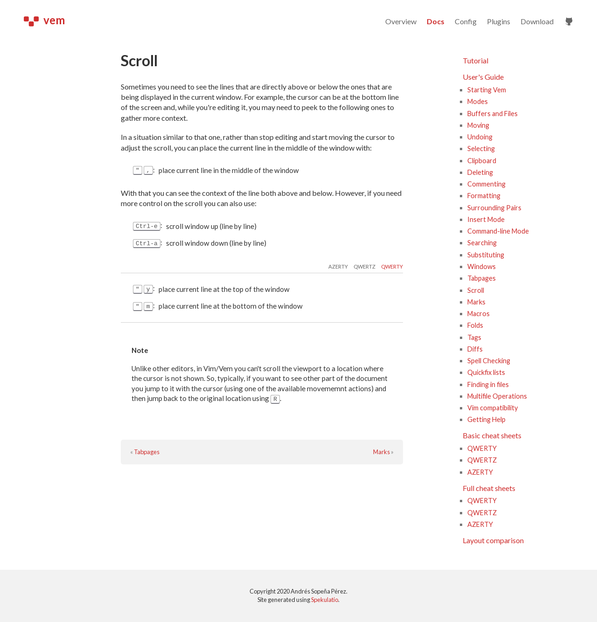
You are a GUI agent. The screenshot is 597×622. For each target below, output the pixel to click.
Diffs (475, 349)
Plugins (498, 21)
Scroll (475, 290)
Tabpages (147, 452)
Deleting (480, 172)
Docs (435, 21)
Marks (381, 452)
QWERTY (482, 448)
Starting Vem (486, 90)
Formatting (483, 196)
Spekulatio (324, 599)
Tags (474, 337)
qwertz (364, 267)
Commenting (486, 184)
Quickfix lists (486, 372)
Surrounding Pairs (494, 208)
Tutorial (475, 60)
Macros (478, 314)
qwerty (392, 267)
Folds (475, 325)
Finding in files (488, 384)
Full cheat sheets (489, 488)
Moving (478, 125)
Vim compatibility (492, 408)
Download (537, 21)
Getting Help (486, 419)
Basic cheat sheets (492, 435)
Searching (482, 243)
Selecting (481, 148)
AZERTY (480, 472)
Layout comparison (493, 540)
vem (44, 20)
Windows (481, 266)
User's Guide (483, 76)
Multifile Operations (497, 396)
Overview (401, 21)
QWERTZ (482, 460)
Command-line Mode (498, 231)
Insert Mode (486, 219)
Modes (477, 101)
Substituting (485, 255)
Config (466, 21)
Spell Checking (488, 361)
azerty (338, 267)
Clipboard (481, 161)
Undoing (480, 137)
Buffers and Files (492, 113)
